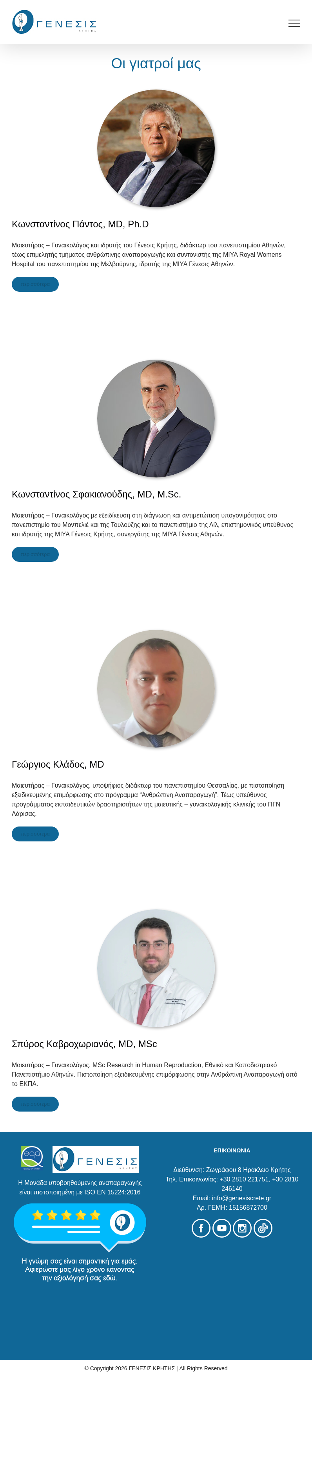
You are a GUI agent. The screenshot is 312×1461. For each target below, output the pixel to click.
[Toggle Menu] (294, 23)
